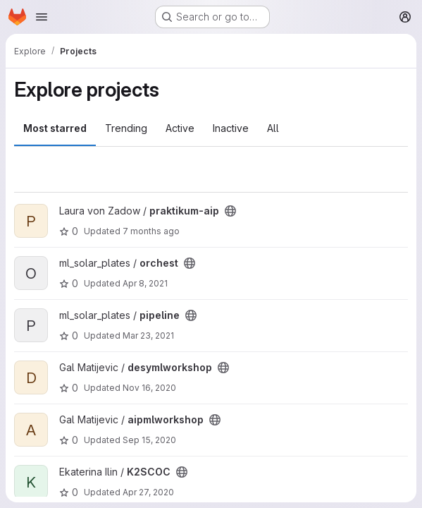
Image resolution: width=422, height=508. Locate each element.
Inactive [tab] (231, 128)
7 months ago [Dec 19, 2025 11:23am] (151, 231)
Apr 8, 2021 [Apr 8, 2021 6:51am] (145, 283)
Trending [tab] (126, 128)
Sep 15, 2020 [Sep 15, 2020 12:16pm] (149, 440)
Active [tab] (180, 128)
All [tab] (273, 128)
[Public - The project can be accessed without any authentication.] (230, 211)
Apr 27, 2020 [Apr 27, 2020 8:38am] (148, 492)
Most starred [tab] (55, 128)
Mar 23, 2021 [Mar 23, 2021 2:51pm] (148, 335)
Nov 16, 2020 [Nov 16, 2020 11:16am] (149, 387)
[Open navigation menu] (41, 17)
